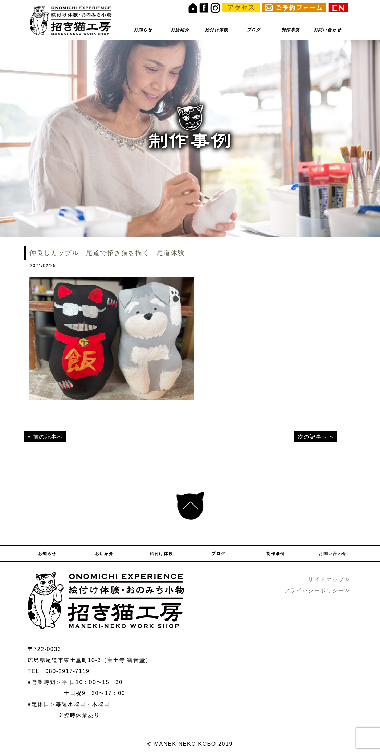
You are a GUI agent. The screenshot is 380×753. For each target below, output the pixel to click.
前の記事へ (48, 437)
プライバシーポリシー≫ (317, 590)
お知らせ (143, 29)
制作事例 (290, 29)
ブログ (254, 29)
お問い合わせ (328, 29)
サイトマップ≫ (329, 579)
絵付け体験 (217, 29)
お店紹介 (180, 29)
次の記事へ (313, 437)
